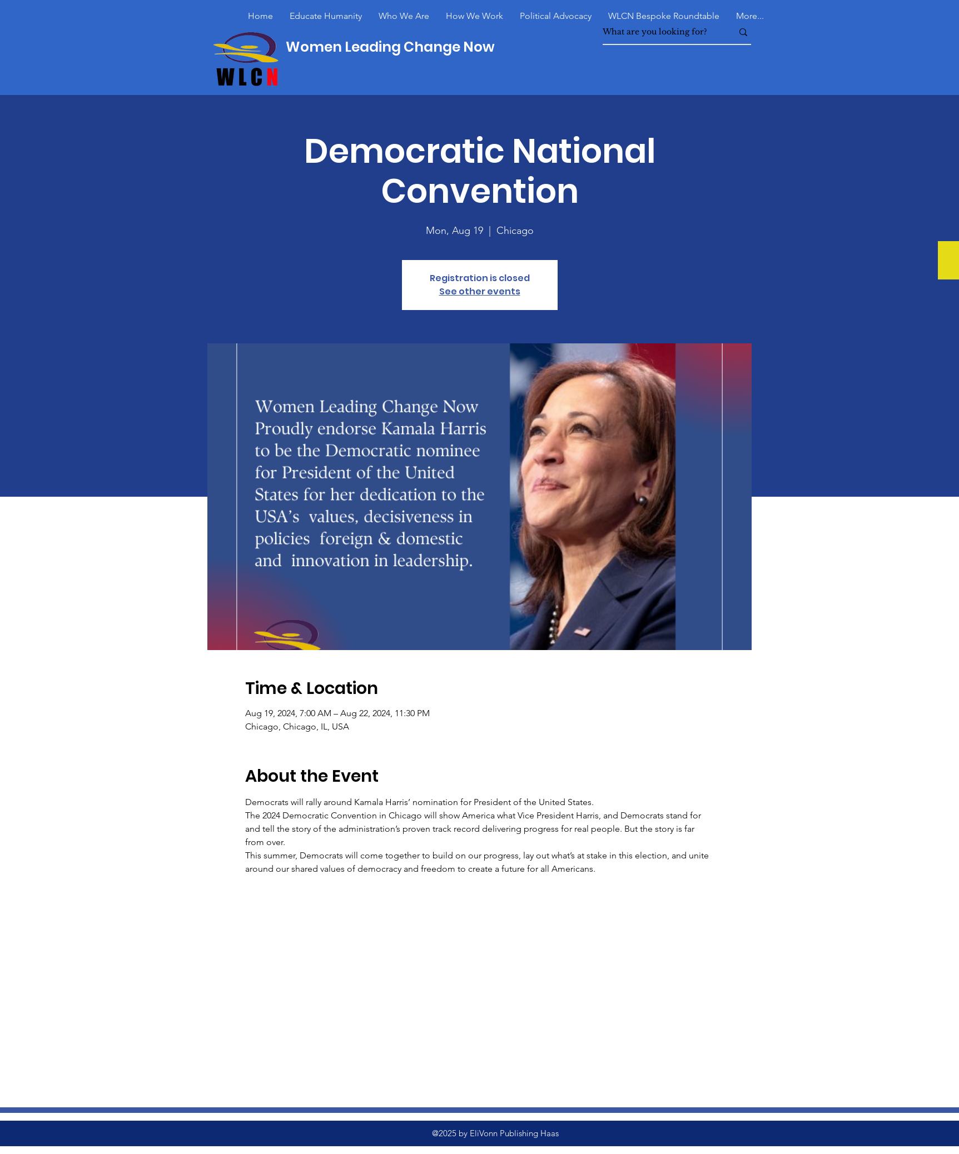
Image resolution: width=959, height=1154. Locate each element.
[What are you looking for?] (659, 32)
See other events (479, 291)
